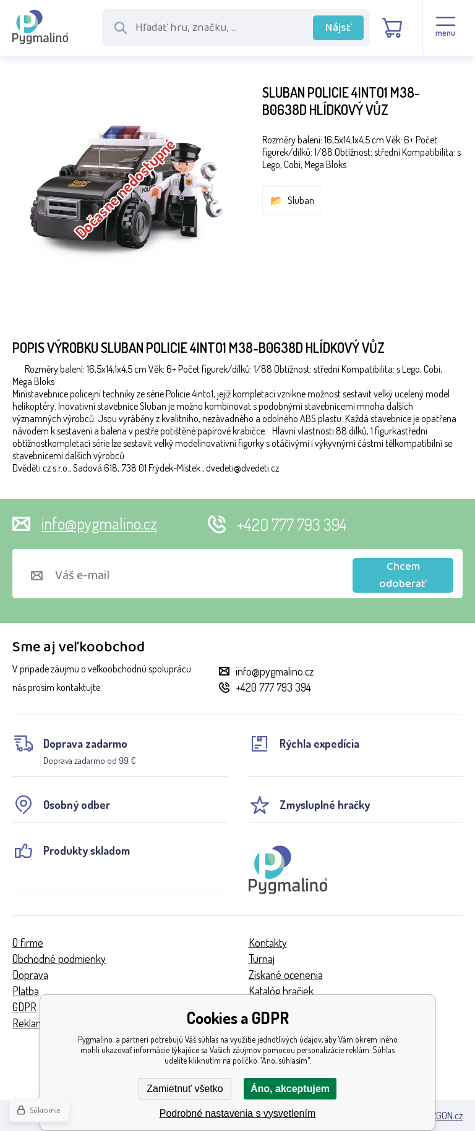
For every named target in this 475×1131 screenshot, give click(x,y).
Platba (25, 991)
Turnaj (262, 958)
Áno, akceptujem (290, 1088)
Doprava (30, 974)
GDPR (24, 1007)
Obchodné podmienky (59, 958)
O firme (27, 942)
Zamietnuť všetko (185, 1088)
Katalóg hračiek (281, 991)
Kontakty (268, 942)
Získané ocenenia (286, 974)
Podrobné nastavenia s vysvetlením (238, 1113)
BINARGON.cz (438, 1115)
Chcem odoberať (403, 575)
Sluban (301, 200)
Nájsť (338, 27)
